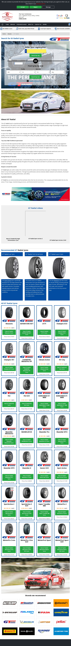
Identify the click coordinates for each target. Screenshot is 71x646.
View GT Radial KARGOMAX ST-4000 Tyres (44, 405)
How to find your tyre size (36, 81)
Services (12, 24)
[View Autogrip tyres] (10, 603)
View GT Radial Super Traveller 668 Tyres (44, 513)
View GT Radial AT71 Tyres (44, 332)
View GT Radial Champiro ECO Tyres (62, 333)
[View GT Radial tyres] (10, 622)
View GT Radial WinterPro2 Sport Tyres (44, 549)
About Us (30, 24)
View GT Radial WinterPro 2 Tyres (62, 512)
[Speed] (58, 72)
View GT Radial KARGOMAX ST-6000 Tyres (62, 405)
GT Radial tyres (14, 147)
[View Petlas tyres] (61, 622)
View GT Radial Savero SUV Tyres (44, 476)
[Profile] (28, 72)
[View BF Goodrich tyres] (27, 603)
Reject (35, 7)
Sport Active (7, 280)
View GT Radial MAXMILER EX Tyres (27, 440)
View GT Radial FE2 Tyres (9, 404)
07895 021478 (22, 19)
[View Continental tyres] (61, 603)
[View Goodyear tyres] (61, 612)
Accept (23, 7)
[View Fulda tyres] (44, 612)
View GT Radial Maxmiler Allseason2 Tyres (9, 441)
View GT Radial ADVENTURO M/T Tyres (26, 333)
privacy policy (40, 4)
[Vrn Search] (35, 51)
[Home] (2, 24)
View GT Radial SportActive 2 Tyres (9, 513)
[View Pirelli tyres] (10, 631)
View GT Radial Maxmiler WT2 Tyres (62, 441)
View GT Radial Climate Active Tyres (44, 369)
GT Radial (11, 119)
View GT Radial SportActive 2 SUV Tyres (26, 513)
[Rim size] (43, 72)
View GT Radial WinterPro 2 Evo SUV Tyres (27, 549)
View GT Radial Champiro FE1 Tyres (9, 368)
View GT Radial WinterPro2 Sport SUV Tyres (61, 549)
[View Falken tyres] (27, 612)
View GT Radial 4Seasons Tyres (9, 332)
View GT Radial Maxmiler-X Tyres (26, 476)
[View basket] (69, 24)
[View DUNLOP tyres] (10, 612)
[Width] (13, 72)
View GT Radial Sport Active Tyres (62, 476)
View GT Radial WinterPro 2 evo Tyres (9, 549)
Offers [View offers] (45, 24)
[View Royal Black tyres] (27, 631)
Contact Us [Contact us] (38, 24)
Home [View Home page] (4, 34)
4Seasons (56, 280)
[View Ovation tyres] (44, 622)
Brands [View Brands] (10, 34)
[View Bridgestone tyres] (44, 603)
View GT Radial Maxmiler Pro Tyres (44, 440)
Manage (48, 7)
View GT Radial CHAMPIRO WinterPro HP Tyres (27, 370)
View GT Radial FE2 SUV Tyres (27, 404)
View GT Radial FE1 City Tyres (62, 368)
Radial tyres (23, 250)
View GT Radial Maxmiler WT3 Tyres (9, 477)
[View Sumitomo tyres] (61, 631)
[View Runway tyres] (44, 631)
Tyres (7, 24)
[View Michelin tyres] (27, 622)
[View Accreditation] (67, 16)
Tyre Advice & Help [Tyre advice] (21, 24)
